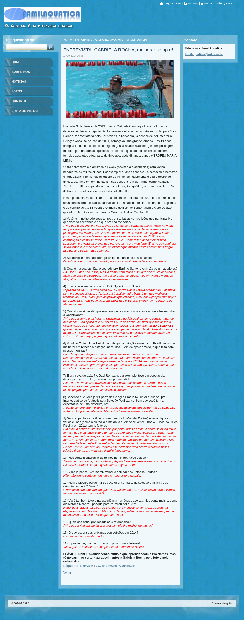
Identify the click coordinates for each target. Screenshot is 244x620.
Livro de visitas (25, 111)
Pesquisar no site (21, 40)
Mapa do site (213, 3)
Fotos (17, 91)
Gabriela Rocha (106, 565)
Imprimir (193, 3)
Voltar (67, 572)
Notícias (19, 81)
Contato (19, 101)
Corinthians (127, 565)
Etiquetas (70, 566)
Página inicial (172, 3)
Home (68, 39)
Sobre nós (21, 72)
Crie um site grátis (222, 603)
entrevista (86, 565)
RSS (230, 3)
